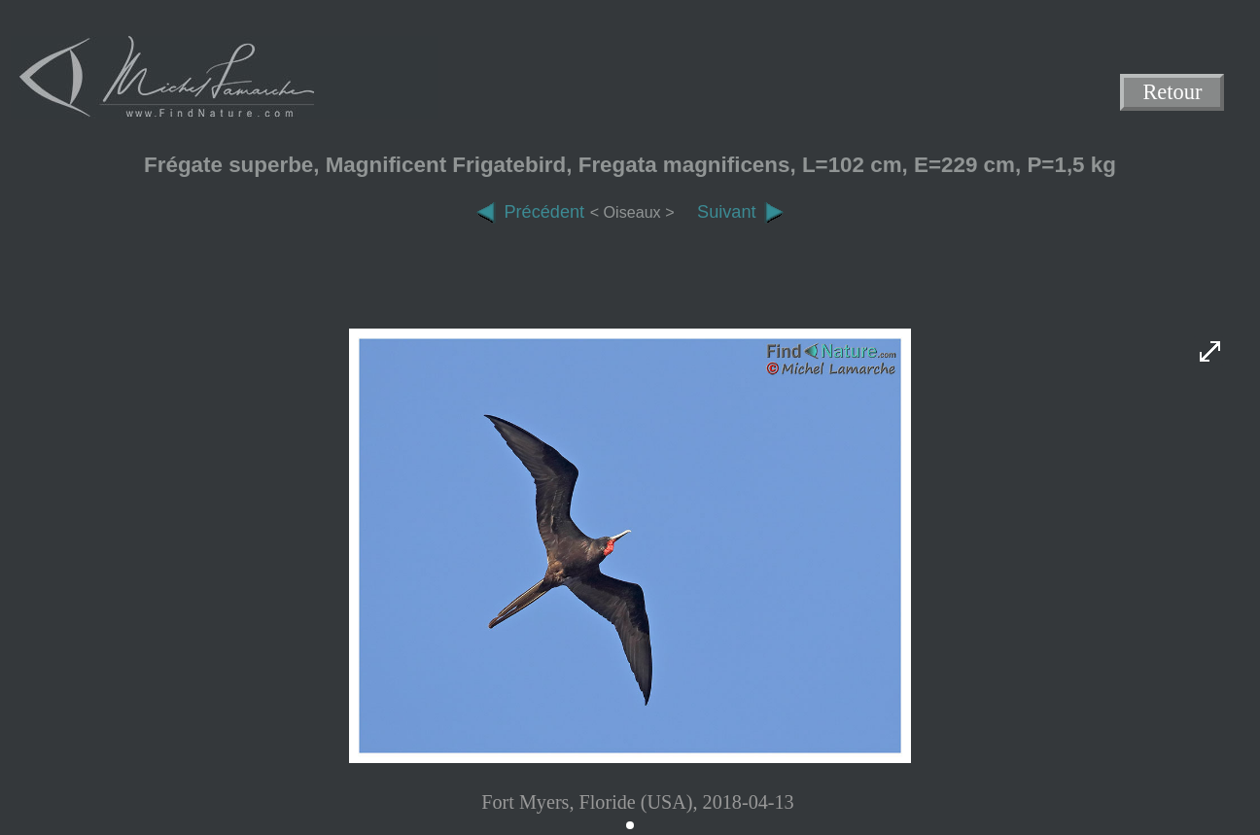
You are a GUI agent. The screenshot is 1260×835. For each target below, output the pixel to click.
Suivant (740, 212)
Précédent (529, 212)
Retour (1173, 93)
